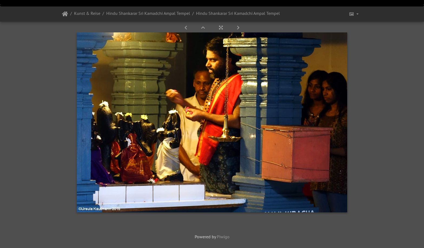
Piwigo (223, 236)
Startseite (65, 14)
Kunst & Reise (87, 13)
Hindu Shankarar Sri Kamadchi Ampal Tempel (148, 13)
